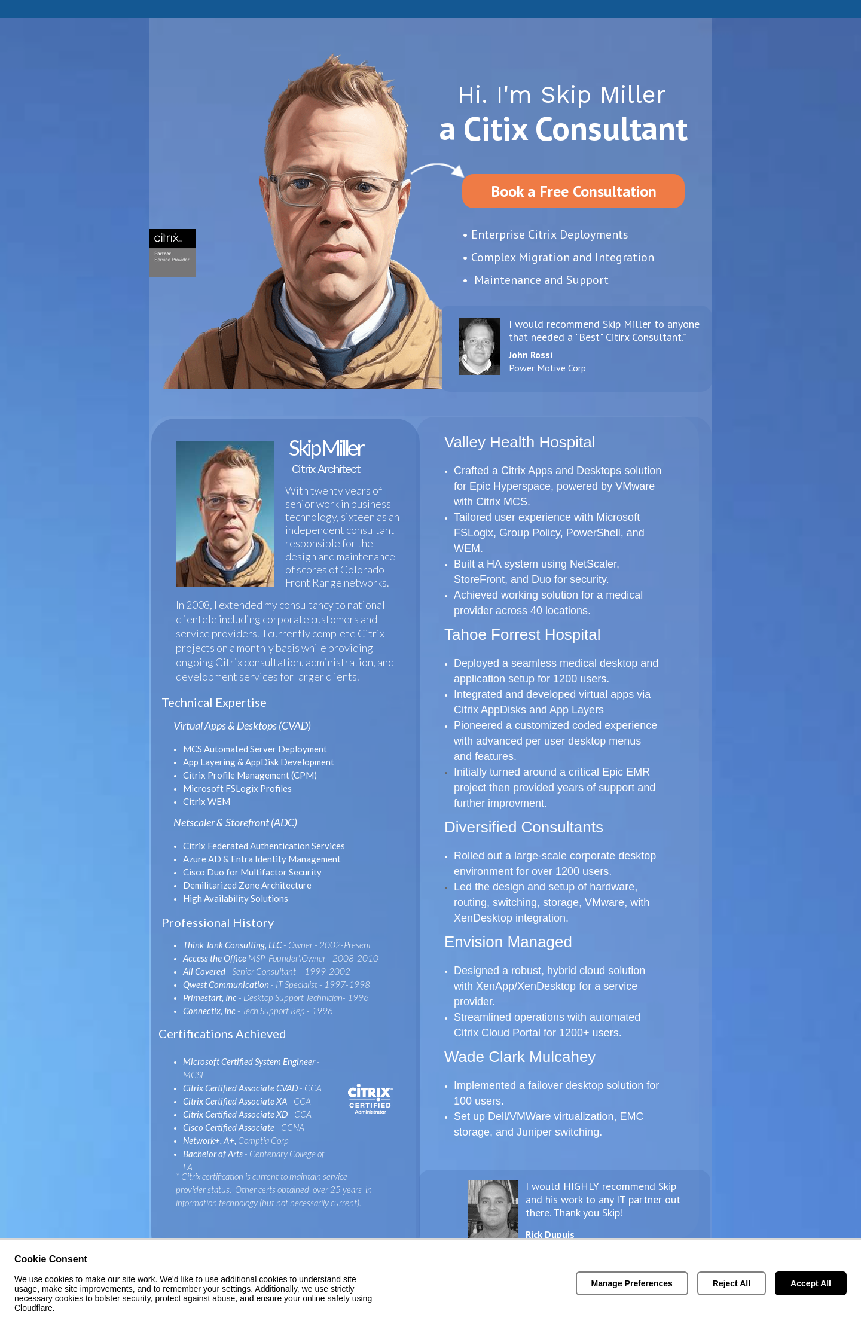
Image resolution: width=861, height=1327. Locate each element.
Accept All (810, 1283)
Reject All (731, 1283)
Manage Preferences (632, 1283)
